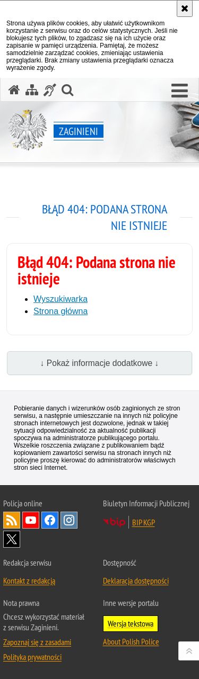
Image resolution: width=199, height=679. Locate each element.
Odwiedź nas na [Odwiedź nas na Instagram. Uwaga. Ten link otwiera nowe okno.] (68, 520)
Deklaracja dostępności (136, 580)
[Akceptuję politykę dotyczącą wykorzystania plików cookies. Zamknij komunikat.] (185, 8)
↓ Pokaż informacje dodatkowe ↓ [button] (99, 363)
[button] (179, 91)
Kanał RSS (11, 520)
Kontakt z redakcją (29, 580)
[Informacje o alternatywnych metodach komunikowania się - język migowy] (50, 89)
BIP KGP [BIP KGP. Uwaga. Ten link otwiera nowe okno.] (143, 522)
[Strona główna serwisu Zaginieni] (14, 89)
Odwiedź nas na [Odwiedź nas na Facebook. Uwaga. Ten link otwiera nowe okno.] (49, 520)
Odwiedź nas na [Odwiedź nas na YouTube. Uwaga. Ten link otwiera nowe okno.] (30, 520)
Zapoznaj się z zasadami (37, 642)
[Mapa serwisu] (31, 89)
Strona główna (60, 311)
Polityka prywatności (32, 656)
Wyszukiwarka (60, 298)
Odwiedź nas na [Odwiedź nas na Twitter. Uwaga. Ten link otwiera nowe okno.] (11, 539)
